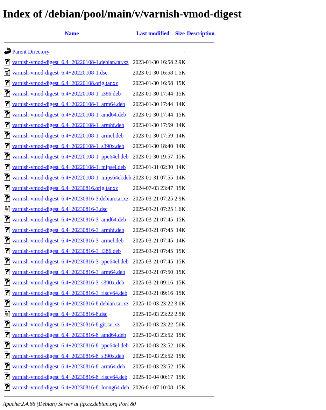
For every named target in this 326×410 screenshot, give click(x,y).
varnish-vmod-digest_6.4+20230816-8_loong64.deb (70, 387)
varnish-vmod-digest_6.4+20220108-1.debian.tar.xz (70, 62)
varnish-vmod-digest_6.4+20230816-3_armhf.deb (68, 230)
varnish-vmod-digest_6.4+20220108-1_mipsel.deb (69, 167)
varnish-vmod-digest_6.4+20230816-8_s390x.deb (68, 356)
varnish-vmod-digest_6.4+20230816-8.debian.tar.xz (70, 303)
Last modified (153, 33)
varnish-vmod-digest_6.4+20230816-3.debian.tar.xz (70, 199)
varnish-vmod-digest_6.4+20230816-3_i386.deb (66, 251)
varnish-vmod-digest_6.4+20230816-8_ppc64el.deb (70, 345)
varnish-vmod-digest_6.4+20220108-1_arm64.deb (68, 104)
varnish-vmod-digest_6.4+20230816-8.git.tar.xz (66, 324)
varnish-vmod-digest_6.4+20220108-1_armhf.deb (68, 125)
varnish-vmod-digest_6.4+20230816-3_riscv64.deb (69, 293)
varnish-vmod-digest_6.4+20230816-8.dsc (59, 314)
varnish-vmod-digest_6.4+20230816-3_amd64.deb (69, 219)
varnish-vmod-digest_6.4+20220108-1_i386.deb (66, 94)
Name (72, 33)
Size (180, 33)
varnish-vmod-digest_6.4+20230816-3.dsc (59, 209)
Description (200, 33)
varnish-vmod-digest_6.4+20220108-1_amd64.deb (69, 115)
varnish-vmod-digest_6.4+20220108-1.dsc (59, 73)
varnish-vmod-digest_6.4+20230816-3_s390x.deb (68, 282)
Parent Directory (30, 52)
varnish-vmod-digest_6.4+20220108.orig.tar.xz (65, 83)
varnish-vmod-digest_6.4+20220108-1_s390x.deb (68, 146)
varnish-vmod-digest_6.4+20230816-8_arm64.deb (68, 366)
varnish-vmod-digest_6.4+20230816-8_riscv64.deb (69, 377)
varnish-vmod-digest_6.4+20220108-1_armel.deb (67, 136)
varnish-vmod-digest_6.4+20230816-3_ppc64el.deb (70, 261)
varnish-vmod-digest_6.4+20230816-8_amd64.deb (69, 335)
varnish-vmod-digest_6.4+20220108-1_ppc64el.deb (70, 157)
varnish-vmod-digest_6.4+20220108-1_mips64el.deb (72, 178)
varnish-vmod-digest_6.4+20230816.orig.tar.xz (65, 188)
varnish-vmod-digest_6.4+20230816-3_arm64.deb (68, 272)
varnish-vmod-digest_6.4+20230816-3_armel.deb (67, 240)
